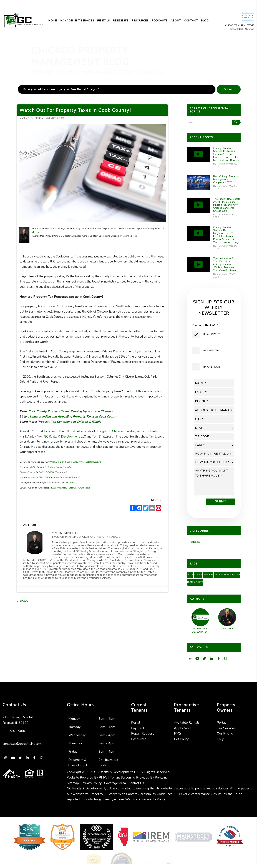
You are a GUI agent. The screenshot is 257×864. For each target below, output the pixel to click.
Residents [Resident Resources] (120, 21)
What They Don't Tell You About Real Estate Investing (75, 461)
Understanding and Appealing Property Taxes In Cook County (74, 416)
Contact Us (136, 783)
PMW (103, 777)
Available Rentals (187, 722)
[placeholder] (117, 89)
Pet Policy (181, 739)
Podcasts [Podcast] (159, 21)
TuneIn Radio (83, 487)
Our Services (226, 728)
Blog (205, 21)
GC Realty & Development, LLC (65, 437)
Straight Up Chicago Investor (115, 431)
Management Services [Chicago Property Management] (77, 21)
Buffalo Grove (195, 582)
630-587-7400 (14, 731)
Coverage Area (115, 783)
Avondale (208, 574)
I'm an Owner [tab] (212, 334)
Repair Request (142, 733)
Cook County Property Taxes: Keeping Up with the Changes (70, 411)
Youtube (74, 477)
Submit (229, 89)
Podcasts (194, 542)
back (22, 601)
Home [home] (52, 21)
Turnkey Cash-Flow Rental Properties (54, 467)
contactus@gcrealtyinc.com (22, 744)
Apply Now (182, 728)
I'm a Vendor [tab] (211, 367)
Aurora (198, 574)
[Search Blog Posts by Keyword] (209, 122)
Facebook (64, 477)
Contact (191, 21)
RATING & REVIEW (44, 472)
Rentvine (161, 777)
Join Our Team (67, 482)
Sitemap (73, 783)
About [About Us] (176, 21)
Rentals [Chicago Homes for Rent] (103, 21)
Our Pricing (225, 733)
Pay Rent (137, 728)
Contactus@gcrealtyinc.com (104, 799)
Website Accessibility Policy (145, 799)
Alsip (190, 574)
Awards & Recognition (227, 574)
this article (145, 391)
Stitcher (72, 487)
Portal (135, 722)
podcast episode (81, 431)
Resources (140, 21)
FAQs (178, 733)
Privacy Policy (92, 783)
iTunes (55, 487)
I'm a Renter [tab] (211, 350)
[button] (190, 659)
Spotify (63, 487)
